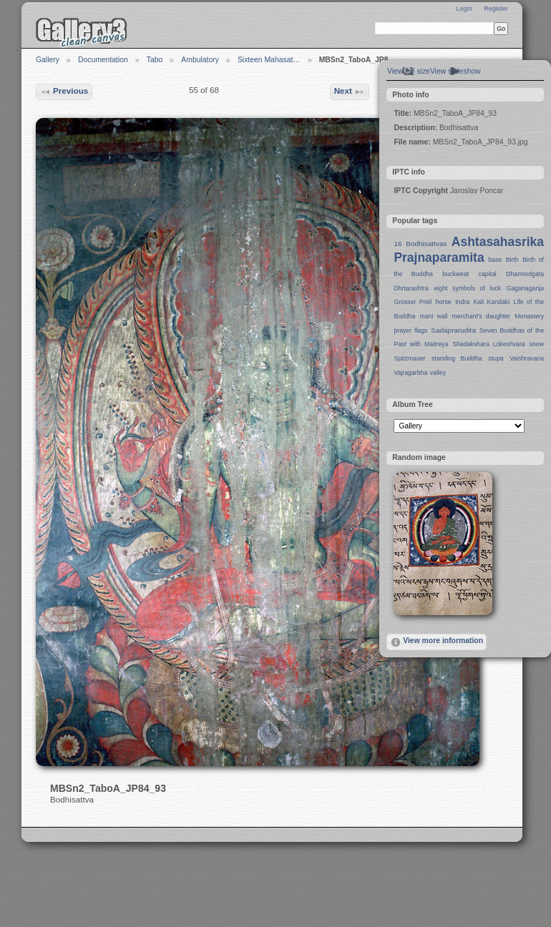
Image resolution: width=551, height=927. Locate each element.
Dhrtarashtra (411, 288)
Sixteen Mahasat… (269, 60)
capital (488, 274)
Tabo (155, 60)
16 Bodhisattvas (420, 243)
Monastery (529, 316)
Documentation (103, 60)
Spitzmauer (409, 358)
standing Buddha (456, 358)
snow (537, 344)
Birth (512, 259)
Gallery (47, 60)
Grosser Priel (412, 301)
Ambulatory (200, 60)
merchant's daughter (481, 316)
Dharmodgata (525, 274)
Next (350, 91)
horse (444, 301)
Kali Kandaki (492, 301)
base (495, 259)
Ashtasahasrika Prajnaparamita (469, 250)
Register (496, 8)
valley (438, 372)
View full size (408, 71)
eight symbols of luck (467, 288)
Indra (462, 301)
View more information (436, 642)
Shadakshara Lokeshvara (488, 344)
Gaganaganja (525, 288)
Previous (64, 91)
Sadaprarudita (453, 330)
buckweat (455, 274)
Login (464, 8)
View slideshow (455, 71)
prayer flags (410, 330)
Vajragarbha (410, 372)
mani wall (434, 316)
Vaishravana (526, 358)
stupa (495, 358)
